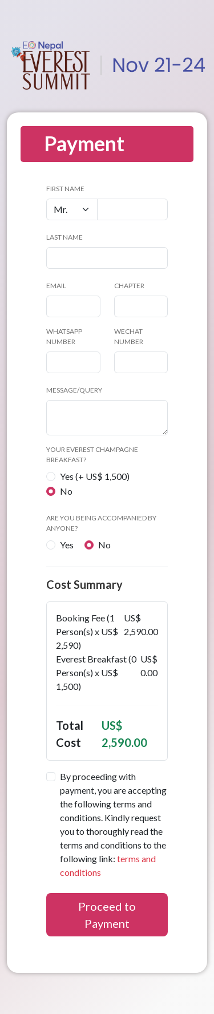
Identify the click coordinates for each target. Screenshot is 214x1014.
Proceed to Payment (107, 914)
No (66, 491)
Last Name (64, 237)
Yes (67, 544)
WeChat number (128, 336)
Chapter (129, 285)
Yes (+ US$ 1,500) (95, 476)
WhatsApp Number (64, 336)
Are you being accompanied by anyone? (101, 523)
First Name (65, 188)
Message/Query (74, 390)
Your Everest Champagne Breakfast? (92, 454)
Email (56, 285)
